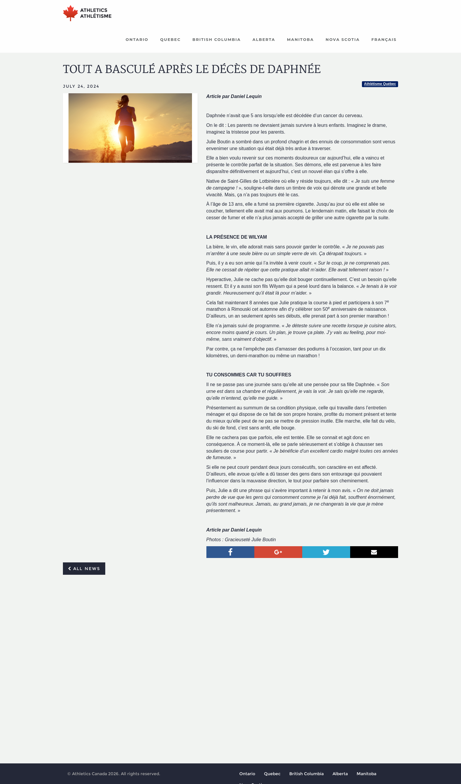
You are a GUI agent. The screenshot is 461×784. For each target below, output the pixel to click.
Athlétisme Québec (380, 84)
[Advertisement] (230, 623)
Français (384, 39)
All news (84, 569)
